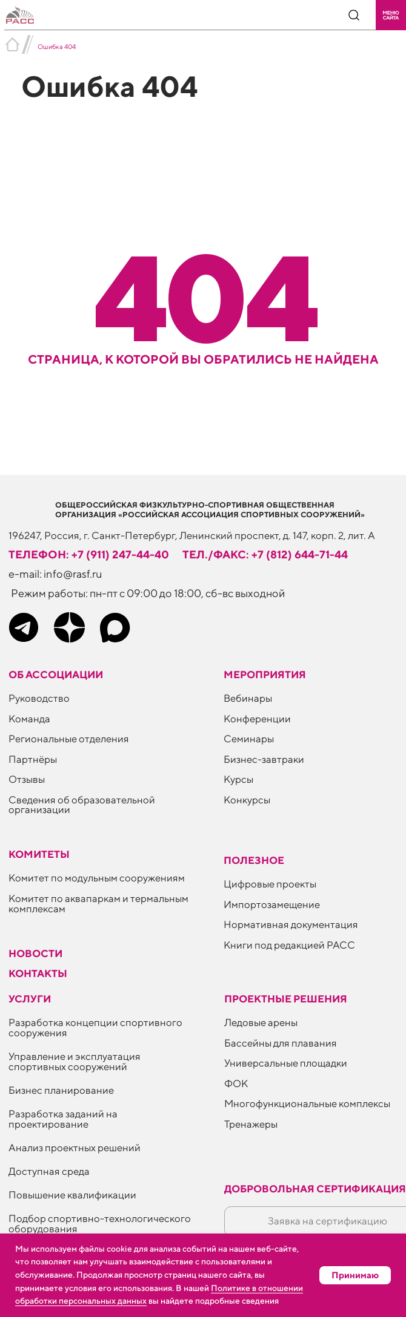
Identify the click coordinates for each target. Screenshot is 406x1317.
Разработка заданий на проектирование (63, 1119)
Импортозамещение (272, 904)
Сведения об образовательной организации (81, 805)
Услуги (29, 999)
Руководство (39, 698)
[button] (391, 15)
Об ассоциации (55, 674)
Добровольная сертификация (315, 1189)
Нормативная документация (291, 924)
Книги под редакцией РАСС (289, 945)
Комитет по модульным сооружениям (96, 878)
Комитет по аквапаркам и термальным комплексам (98, 903)
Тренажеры (251, 1124)
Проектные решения (285, 999)
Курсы (238, 779)
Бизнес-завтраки (264, 759)
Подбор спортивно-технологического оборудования (99, 1223)
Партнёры (32, 759)
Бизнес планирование (61, 1090)
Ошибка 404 (57, 46)
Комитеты (39, 854)
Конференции (257, 719)
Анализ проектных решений (74, 1148)
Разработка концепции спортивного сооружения (95, 1027)
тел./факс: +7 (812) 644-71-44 (265, 554)
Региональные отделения (68, 739)
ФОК (236, 1083)
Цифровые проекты (270, 884)
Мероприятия (265, 674)
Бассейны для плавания (280, 1043)
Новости (35, 953)
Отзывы (26, 779)
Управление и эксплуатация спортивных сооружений (74, 1061)
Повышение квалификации (72, 1195)
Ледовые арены (261, 1022)
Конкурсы (247, 800)
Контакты (37, 973)
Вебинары (248, 698)
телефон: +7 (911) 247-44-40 (88, 554)
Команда (29, 719)
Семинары (249, 739)
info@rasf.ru (73, 573)
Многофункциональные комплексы (307, 1103)
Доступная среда (49, 1171)
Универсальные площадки (285, 1063)
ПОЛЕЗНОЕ (254, 860)
